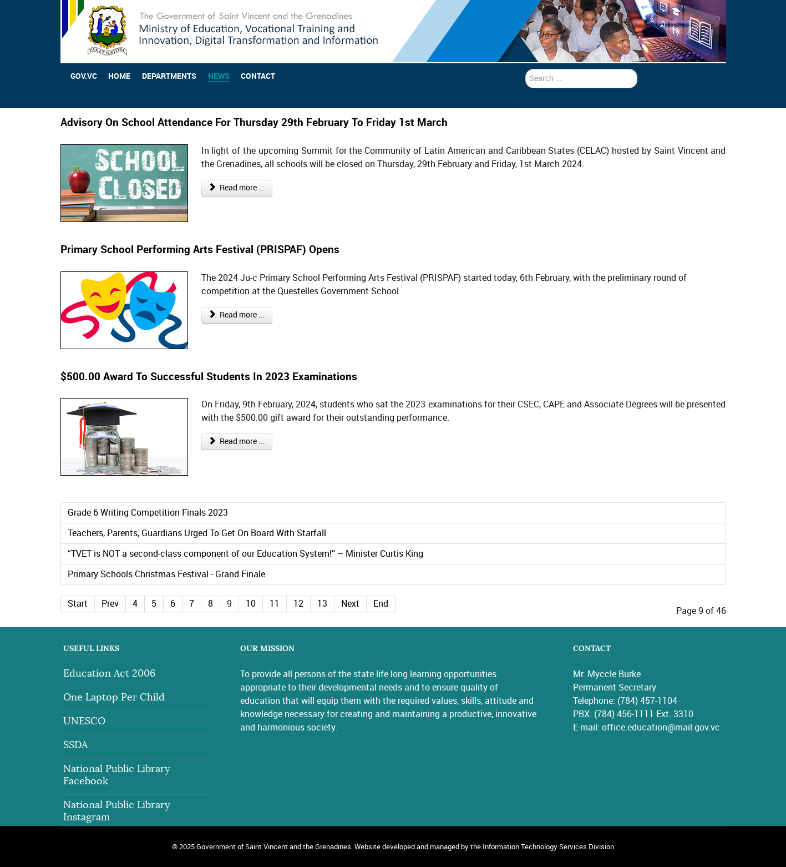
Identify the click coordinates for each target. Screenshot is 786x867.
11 (275, 603)
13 (322, 603)
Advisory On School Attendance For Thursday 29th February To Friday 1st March (254, 122)
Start (78, 603)
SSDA (75, 745)
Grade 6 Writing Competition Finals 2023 (148, 512)
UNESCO (84, 721)
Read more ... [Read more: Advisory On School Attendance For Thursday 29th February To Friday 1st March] (237, 188)
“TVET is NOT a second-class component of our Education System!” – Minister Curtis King (245, 553)
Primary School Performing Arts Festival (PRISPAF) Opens (199, 249)
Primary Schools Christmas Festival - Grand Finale (166, 574)
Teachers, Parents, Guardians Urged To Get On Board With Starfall (197, 533)
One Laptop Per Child (114, 697)
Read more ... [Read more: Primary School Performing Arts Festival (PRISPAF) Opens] (237, 315)
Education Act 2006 (109, 673)
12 (298, 603)
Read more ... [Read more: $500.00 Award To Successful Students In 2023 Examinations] (237, 441)
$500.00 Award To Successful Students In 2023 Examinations (208, 376)
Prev (110, 603)
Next (350, 603)
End (380, 603)
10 (251, 603)
